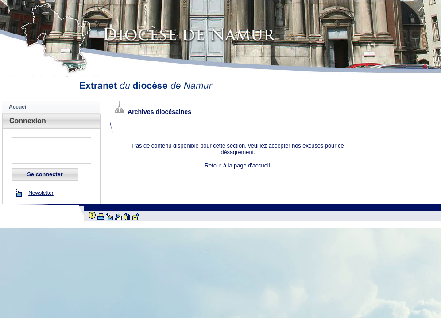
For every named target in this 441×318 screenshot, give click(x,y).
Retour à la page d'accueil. (238, 165)
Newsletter (41, 193)
